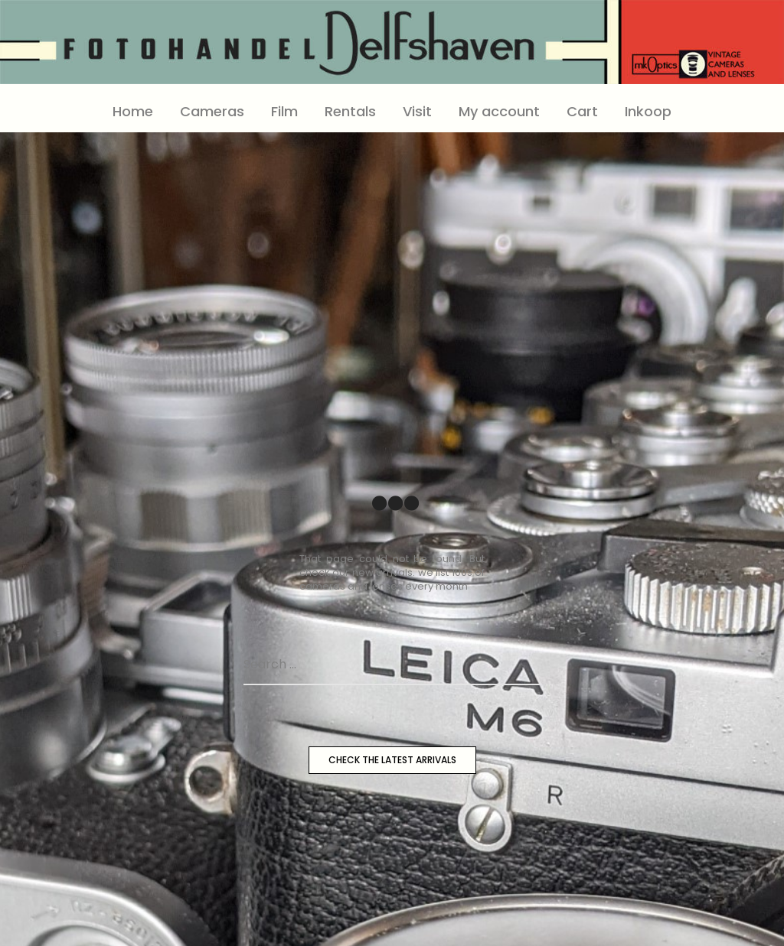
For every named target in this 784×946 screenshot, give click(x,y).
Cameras (212, 111)
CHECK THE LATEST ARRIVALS (392, 759)
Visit (417, 111)
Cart (582, 111)
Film (284, 111)
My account (499, 111)
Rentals (350, 111)
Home (133, 111)
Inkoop (648, 111)
